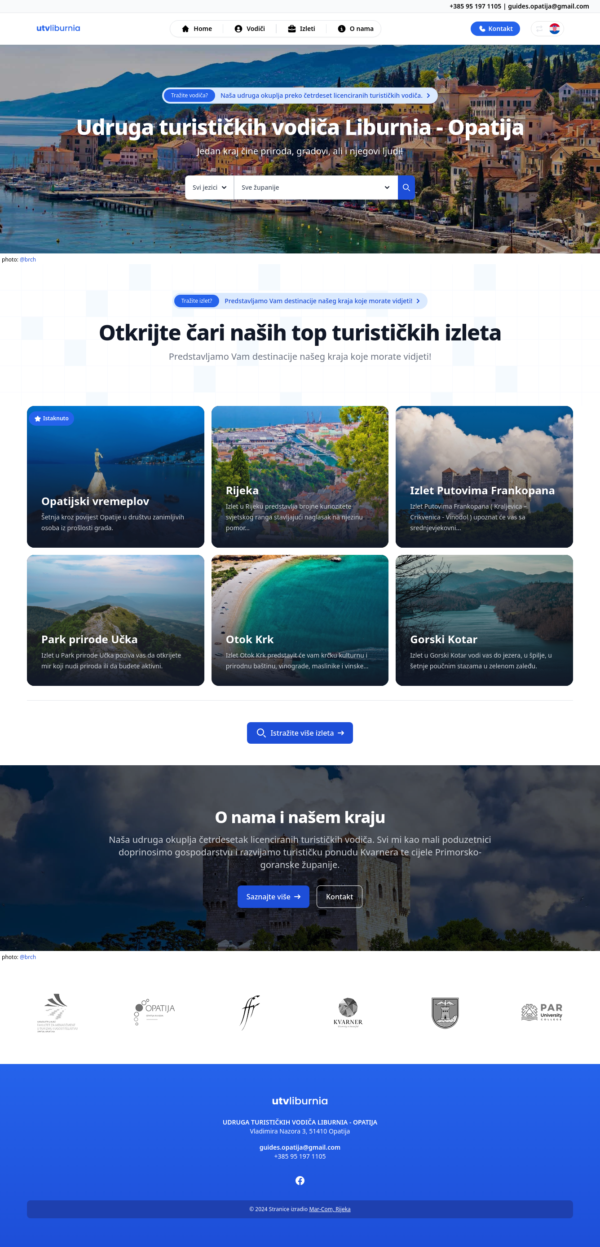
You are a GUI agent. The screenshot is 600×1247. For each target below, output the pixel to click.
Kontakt (339, 897)
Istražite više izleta (300, 733)
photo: (19, 259)
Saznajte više (273, 897)
